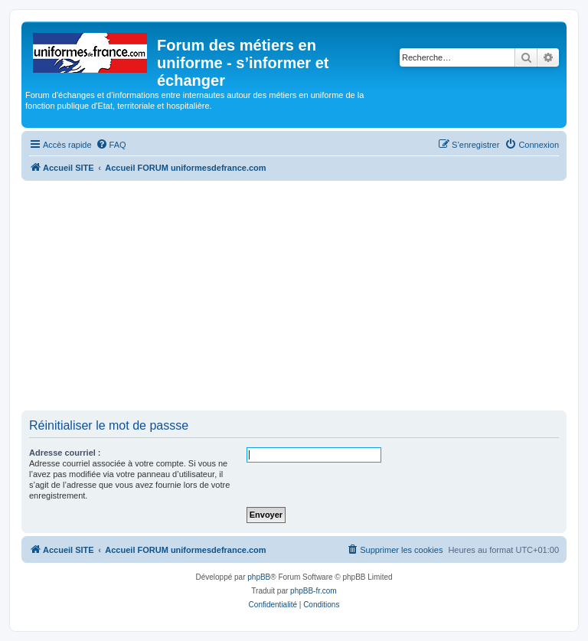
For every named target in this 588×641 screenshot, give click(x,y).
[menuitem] (111, 145)
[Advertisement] (294, 295)
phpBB (258, 577)
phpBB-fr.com (313, 591)
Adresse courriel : (65, 452)
